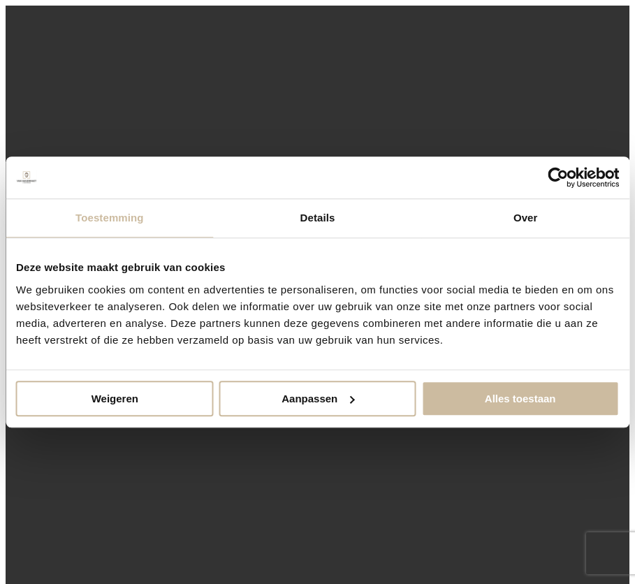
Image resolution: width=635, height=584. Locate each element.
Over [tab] (525, 218)
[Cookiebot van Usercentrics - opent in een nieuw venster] (558, 177)
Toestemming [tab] (109, 218)
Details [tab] (317, 218)
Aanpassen (318, 398)
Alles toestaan (520, 398)
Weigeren (115, 398)
